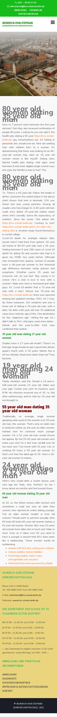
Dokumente (9, 678)
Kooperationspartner (16, 682)
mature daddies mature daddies (25, 551)
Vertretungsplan (28, 14)
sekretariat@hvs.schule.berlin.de (26, 6)
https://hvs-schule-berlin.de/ (17, 222)
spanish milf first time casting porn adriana (31, 548)
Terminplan (35, 10)
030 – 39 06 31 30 (25, 2)
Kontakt (7, 690)
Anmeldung (20, 10)
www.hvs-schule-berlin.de (25, 600)
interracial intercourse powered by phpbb (30, 563)
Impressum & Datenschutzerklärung (25, 686)
